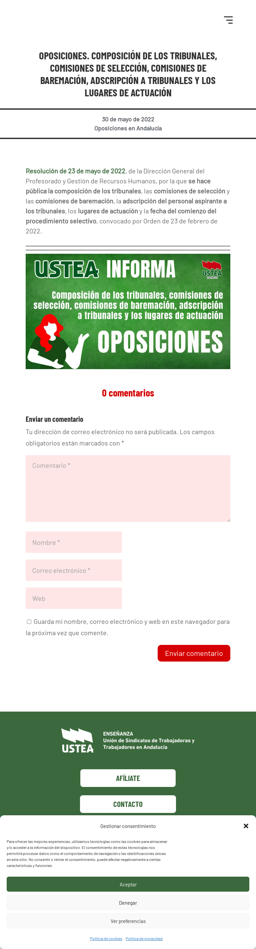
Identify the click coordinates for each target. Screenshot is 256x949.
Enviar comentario (194, 657)
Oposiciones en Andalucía (128, 132)
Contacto (128, 808)
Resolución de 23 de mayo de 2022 (75, 175)
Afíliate (128, 782)
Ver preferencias (128, 921)
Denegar (128, 903)
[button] (246, 826)
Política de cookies (106, 938)
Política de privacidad (144, 938)
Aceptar (128, 884)
